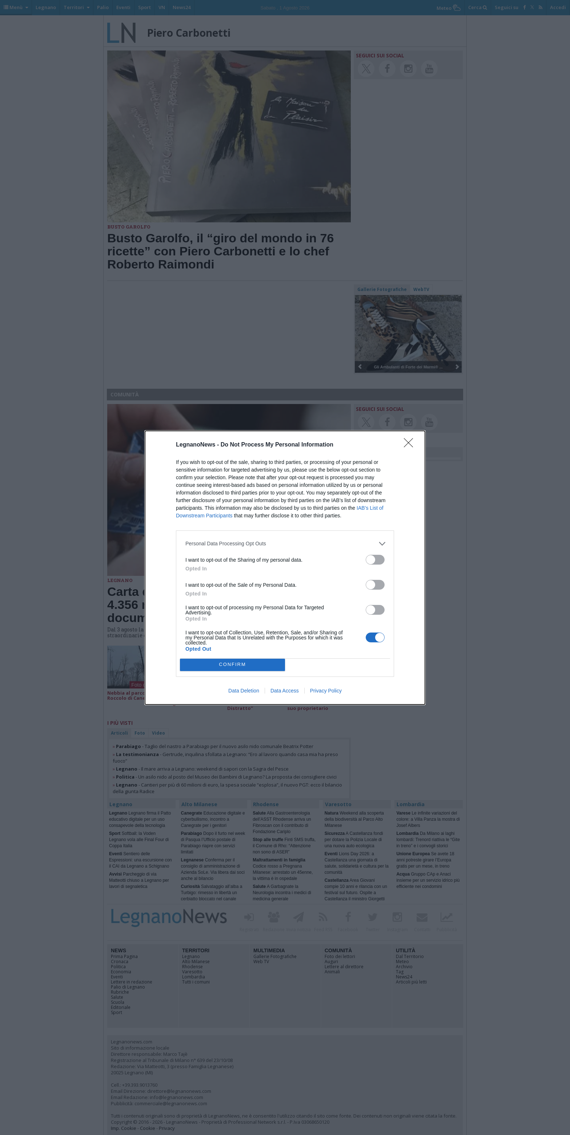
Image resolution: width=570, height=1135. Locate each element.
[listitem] (285, 544)
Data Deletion (243, 691)
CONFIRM (232, 664)
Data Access (284, 691)
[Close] (411, 445)
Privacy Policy (326, 691)
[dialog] (285, 567)
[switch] (375, 560)
